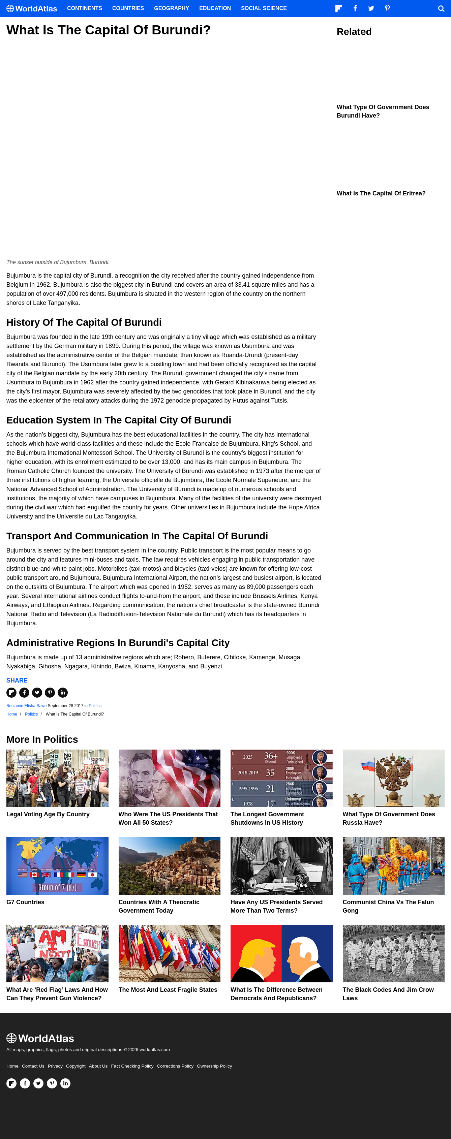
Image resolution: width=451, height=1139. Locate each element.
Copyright (76, 1066)
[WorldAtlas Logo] (34, 8)
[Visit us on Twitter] (38, 1083)
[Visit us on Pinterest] (52, 1083)
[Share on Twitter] (37, 693)
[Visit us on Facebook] (25, 1083)
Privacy (55, 1066)
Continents (84, 8)
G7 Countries (25, 902)
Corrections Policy (175, 1066)
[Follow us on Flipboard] (11, 1083)
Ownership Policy (214, 1066)
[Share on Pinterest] (50, 693)
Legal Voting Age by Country (48, 814)
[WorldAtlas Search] (441, 8)
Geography (171, 8)
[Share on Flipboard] (11, 693)
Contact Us (33, 1066)
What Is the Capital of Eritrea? (381, 193)
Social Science (264, 8)
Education (215, 8)
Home (12, 1066)
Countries (128, 8)
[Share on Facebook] (24, 693)
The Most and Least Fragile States (168, 989)
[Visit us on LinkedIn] (65, 1083)
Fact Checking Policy (132, 1066)
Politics (95, 705)
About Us (98, 1066)
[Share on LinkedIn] (63, 693)
